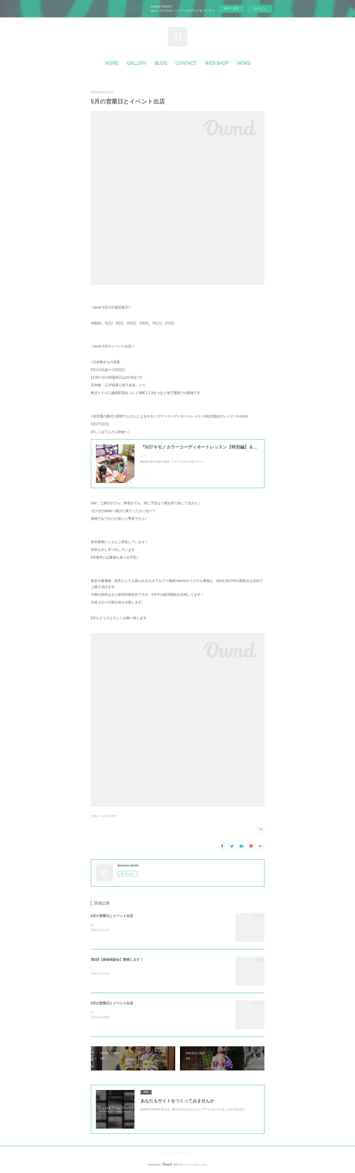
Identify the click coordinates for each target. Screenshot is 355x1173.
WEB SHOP (216, 63)
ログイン (260, 8)
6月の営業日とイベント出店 (112, 916)
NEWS (243, 63)
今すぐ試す (231, 8)
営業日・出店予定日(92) (104, 816)
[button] (111, 63)
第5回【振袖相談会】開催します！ (117, 959)
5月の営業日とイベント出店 (112, 1003)
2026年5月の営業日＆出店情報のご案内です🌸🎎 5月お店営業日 (133, 1012)
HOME (111, 63)
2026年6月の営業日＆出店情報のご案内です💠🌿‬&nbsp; (127, 925)
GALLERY (136, 63)
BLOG (161, 63)
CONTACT (185, 63)
